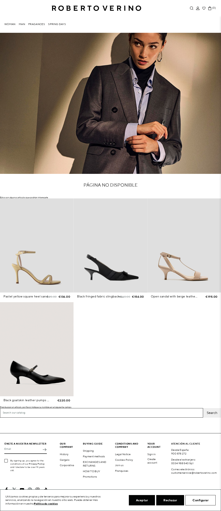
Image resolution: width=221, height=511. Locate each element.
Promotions (90, 476)
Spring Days (57, 24)
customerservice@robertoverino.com (194, 472)
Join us (119, 465)
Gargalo (65, 459)
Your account (154, 445)
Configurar (200, 500)
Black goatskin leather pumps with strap (26, 400)
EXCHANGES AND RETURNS (94, 463)
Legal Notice (123, 454)
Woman (10, 24)
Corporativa (67, 465)
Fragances (36, 24)
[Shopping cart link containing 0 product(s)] (209, 8)
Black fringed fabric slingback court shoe (100, 296)
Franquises (121, 470)
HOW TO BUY (91, 471)
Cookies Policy (124, 459)
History (64, 454)
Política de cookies (46, 503)
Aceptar (142, 500)
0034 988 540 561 (182, 463)
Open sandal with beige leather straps (174, 296)
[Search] (101, 413)
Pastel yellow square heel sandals (26, 296)
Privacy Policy (37, 463)
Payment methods (94, 456)
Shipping (88, 450)
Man (22, 24)
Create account (152, 461)
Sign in (151, 454)
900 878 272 (178, 453)
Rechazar (170, 500)
